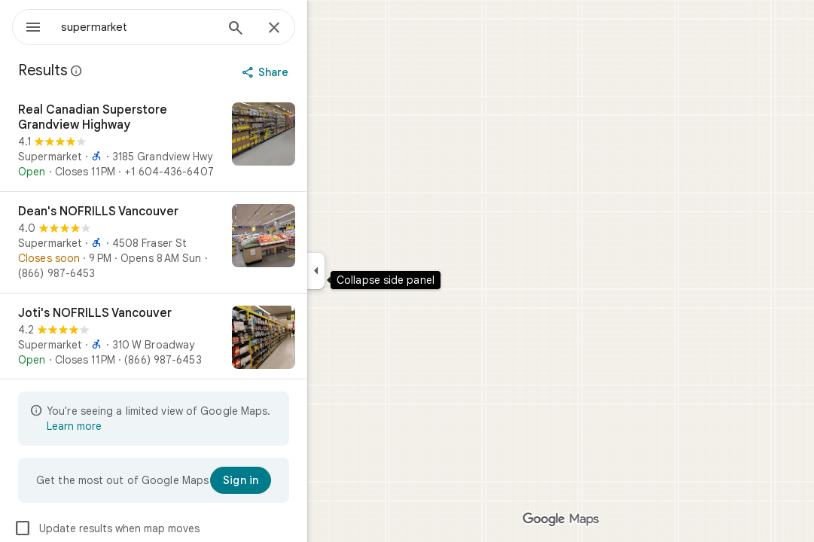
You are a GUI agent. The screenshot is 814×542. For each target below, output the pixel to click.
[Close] (328, 28)
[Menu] (27, 25)
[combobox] (177, 27)
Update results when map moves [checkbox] (161, 528)
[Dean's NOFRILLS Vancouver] (207, 242)
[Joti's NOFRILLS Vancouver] (207, 339)
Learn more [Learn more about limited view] (128, 426)
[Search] (290, 29)
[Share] (321, 72)
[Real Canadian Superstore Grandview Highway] (207, 140)
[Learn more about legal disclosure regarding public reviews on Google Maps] (131, 71)
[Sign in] (294, 480)
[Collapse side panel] (370, 271)
